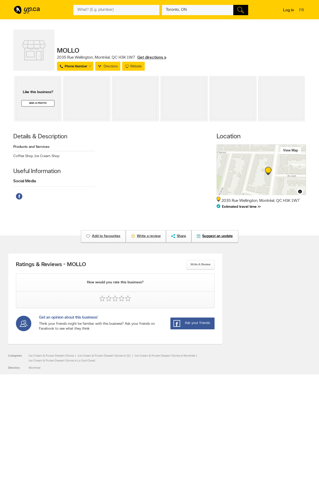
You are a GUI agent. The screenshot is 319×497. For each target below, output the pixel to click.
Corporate (84, 449)
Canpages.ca (261, 440)
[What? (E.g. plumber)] (116, 10)
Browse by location (148, 440)
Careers (82, 440)
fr (302, 10)
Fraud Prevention (27, 444)
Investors (83, 444)
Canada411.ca (261, 436)
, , (111, 58)
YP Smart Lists (145, 457)
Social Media (24, 181)
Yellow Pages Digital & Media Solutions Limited (167, 478)
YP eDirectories (204, 453)
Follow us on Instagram (209, 449)
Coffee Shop (23, 156)
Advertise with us (27, 436)
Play (156, 463)
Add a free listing (27, 440)
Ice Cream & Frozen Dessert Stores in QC (104, 355)
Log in (288, 10)
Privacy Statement (89, 453)
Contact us (298, 415)
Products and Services (31, 147)
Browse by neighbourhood (153, 444)
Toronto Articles (146, 453)
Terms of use (85, 457)
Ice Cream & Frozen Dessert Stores (51, 355)
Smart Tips (143, 449)
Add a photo (38, 103)
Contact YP (84, 436)
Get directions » (151, 58)
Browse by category (149, 436)
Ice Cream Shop (47, 156)
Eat (138, 463)
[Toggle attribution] (300, 191)
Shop (146, 463)
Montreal (34, 367)
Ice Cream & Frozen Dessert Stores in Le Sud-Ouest (62, 360)
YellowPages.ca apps (207, 436)
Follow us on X (203, 440)
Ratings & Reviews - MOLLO (51, 265)
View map (290, 150)
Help (80, 462)
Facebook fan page (206, 444)
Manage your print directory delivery (217, 462)
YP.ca (70, 478)
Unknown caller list (206, 457)
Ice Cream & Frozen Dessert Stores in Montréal (165, 355)
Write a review (200, 264)
